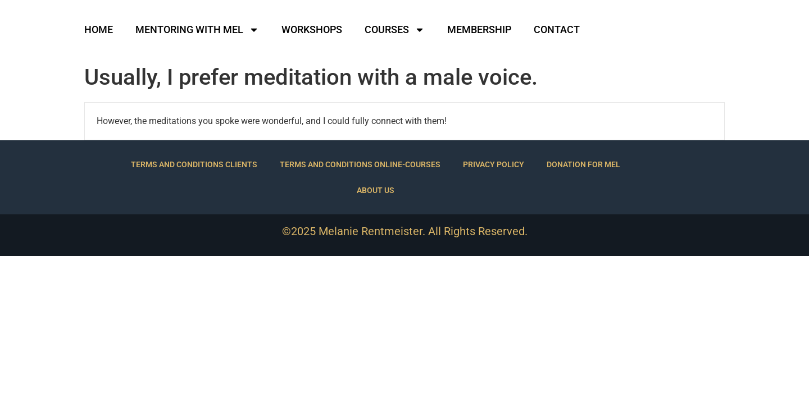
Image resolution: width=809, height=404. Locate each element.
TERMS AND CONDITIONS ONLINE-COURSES (360, 164)
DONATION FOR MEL (583, 164)
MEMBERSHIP (479, 29)
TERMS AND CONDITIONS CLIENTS (194, 164)
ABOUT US (375, 190)
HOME (98, 29)
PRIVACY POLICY (493, 164)
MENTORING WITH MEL (197, 29)
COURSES (395, 29)
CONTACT (557, 29)
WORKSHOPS (311, 29)
